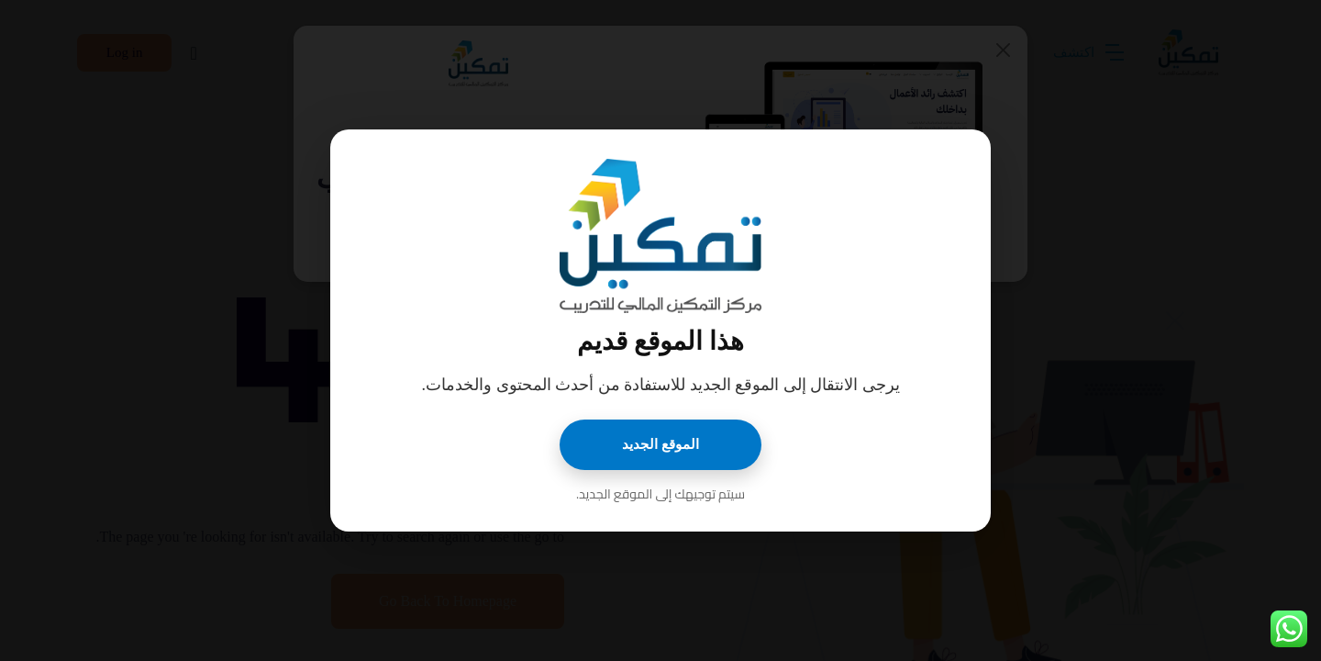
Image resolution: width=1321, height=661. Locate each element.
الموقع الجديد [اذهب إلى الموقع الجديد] (660, 444)
